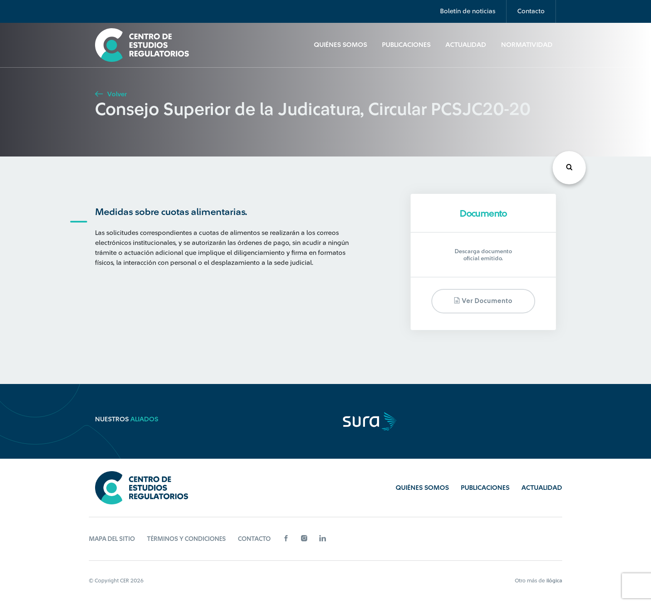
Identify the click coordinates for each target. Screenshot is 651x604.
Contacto (531, 11)
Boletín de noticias (467, 11)
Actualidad (465, 45)
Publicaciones (406, 45)
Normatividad (527, 45)
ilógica (554, 580)
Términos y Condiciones (186, 539)
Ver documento (483, 300)
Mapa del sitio (112, 539)
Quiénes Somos (340, 45)
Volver (111, 94)
